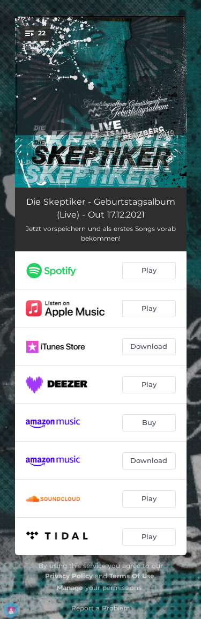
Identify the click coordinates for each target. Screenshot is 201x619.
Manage (70, 588)
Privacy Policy (69, 576)
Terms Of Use (131, 576)
